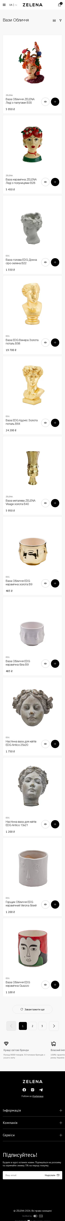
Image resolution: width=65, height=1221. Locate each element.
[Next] (54, 1026)
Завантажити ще (32, 1009)
